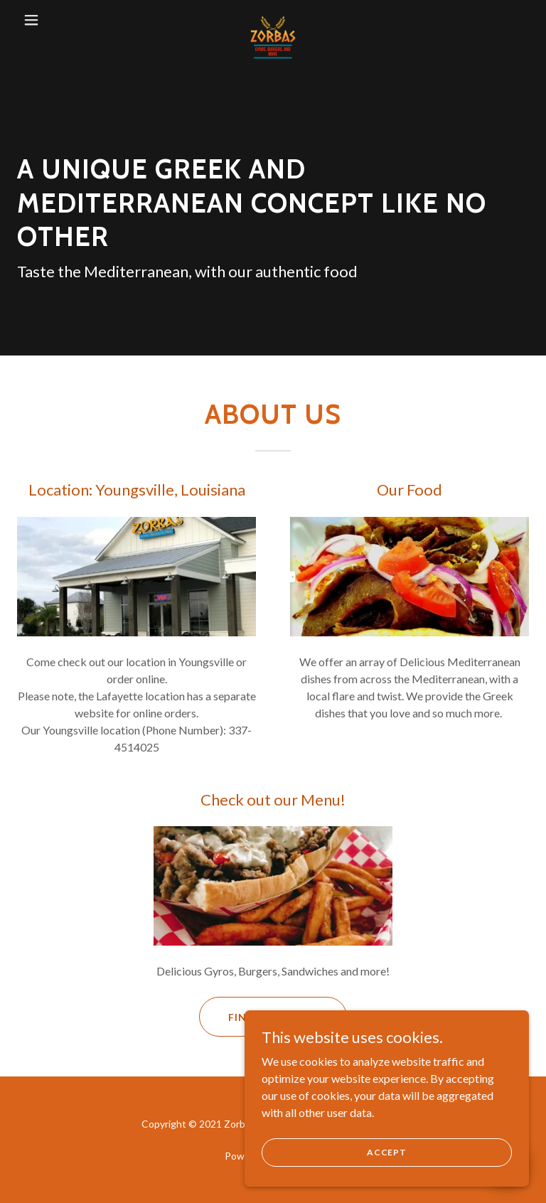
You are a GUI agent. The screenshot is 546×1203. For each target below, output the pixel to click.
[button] (41, 20)
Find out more (273, 1017)
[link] (273, 20)
